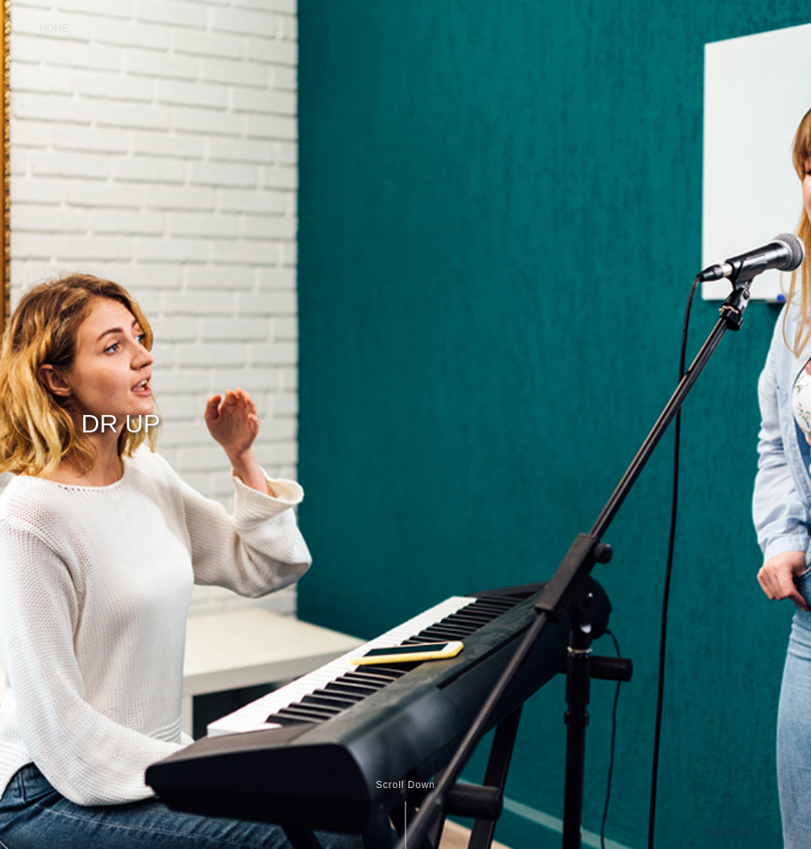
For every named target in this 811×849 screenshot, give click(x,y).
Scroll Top (729, 832)
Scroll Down (405, 784)
